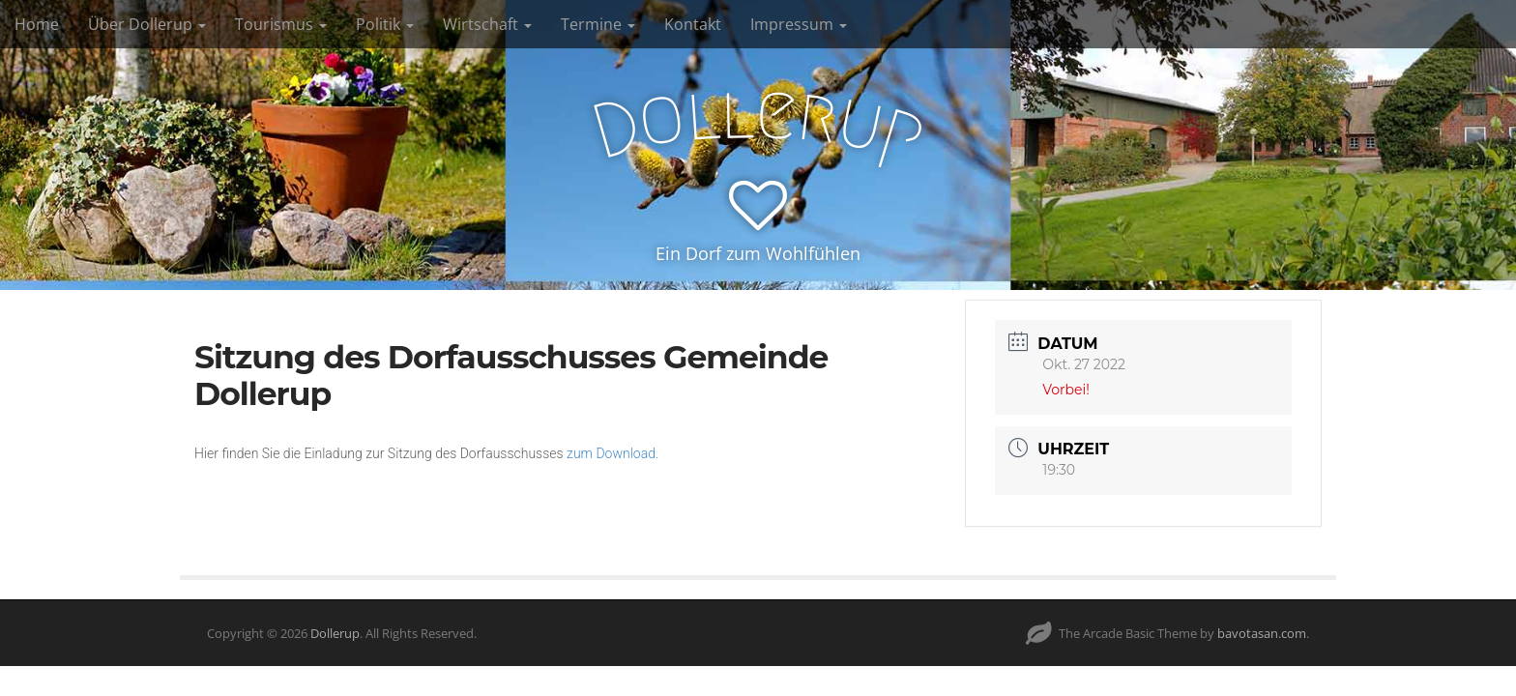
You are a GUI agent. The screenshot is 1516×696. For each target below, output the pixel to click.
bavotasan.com (1261, 633)
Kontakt (692, 24)
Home (37, 24)
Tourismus (281, 24)
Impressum (798, 24)
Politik (385, 24)
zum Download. (612, 453)
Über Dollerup (147, 24)
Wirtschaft (487, 24)
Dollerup (335, 633)
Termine (598, 24)
